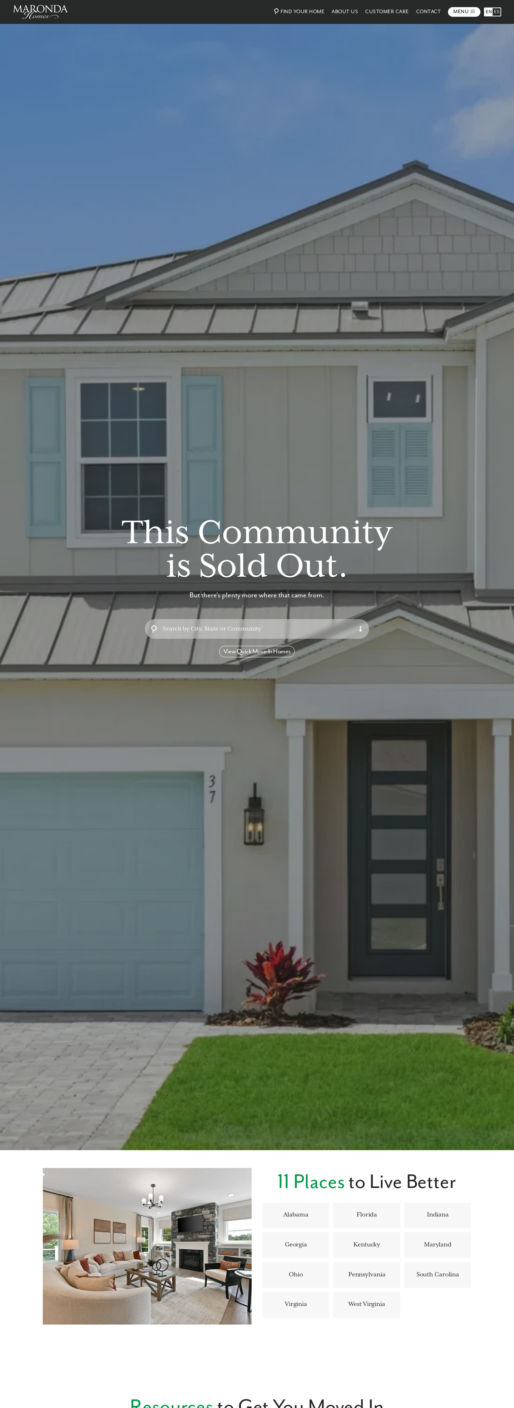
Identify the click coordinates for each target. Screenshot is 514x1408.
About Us (345, 12)
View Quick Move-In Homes (257, 651)
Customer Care (387, 12)
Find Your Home (298, 11)
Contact (428, 12)
